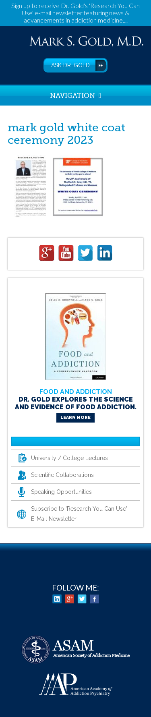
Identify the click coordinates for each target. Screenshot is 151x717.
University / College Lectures (69, 458)
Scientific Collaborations (62, 475)
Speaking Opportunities (61, 492)
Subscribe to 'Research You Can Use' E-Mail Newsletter (79, 514)
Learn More (75, 417)
